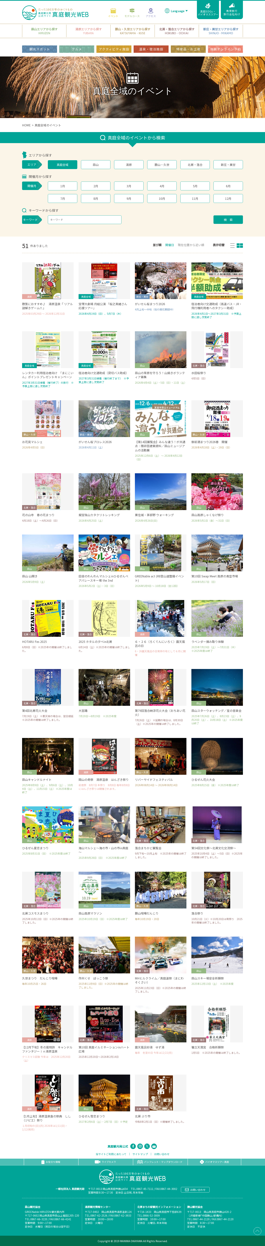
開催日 (169, 245)
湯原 (129, 164)
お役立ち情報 (50, 1162)
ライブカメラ (105, 1162)
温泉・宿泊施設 (151, 48)
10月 (162, 198)
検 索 (228, 219)
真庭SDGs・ (208, 9)
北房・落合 (195, 164)
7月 (62, 198)
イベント (113, 12)
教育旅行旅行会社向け (232, 9)
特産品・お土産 (188, 48)
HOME (26, 125)
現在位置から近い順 (191, 245)
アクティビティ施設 (114, 48)
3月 (129, 186)
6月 (228, 186)
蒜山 (96, 164)
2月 (95, 186)
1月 (62, 186)
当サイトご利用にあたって (111, 1154)
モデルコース (132, 12)
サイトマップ (140, 1154)
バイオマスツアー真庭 (214, 1162)
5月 (195, 186)
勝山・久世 (162, 164)
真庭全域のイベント (48, 125)
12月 (228, 198)
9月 (129, 198)
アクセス (151, 12)
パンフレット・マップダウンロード (160, 1162)
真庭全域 (62, 164)
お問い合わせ (161, 1154)
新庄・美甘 (228, 164)
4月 (162, 186)
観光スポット (39, 48)
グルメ (77, 48)
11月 (195, 198)
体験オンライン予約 (225, 48)
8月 (95, 198)
